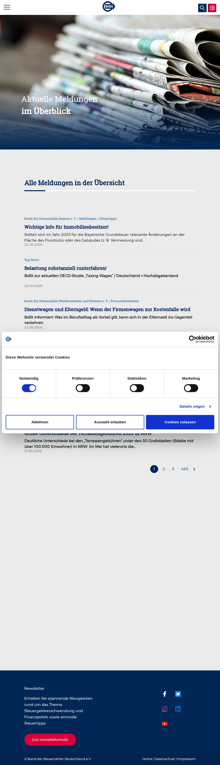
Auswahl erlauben (110, 422)
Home (147, 759)
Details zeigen (192, 406)
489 (184, 469)
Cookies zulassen (180, 422)
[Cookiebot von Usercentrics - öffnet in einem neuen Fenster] (192, 339)
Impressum (186, 759)
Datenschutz (165, 759)
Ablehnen (39, 422)
